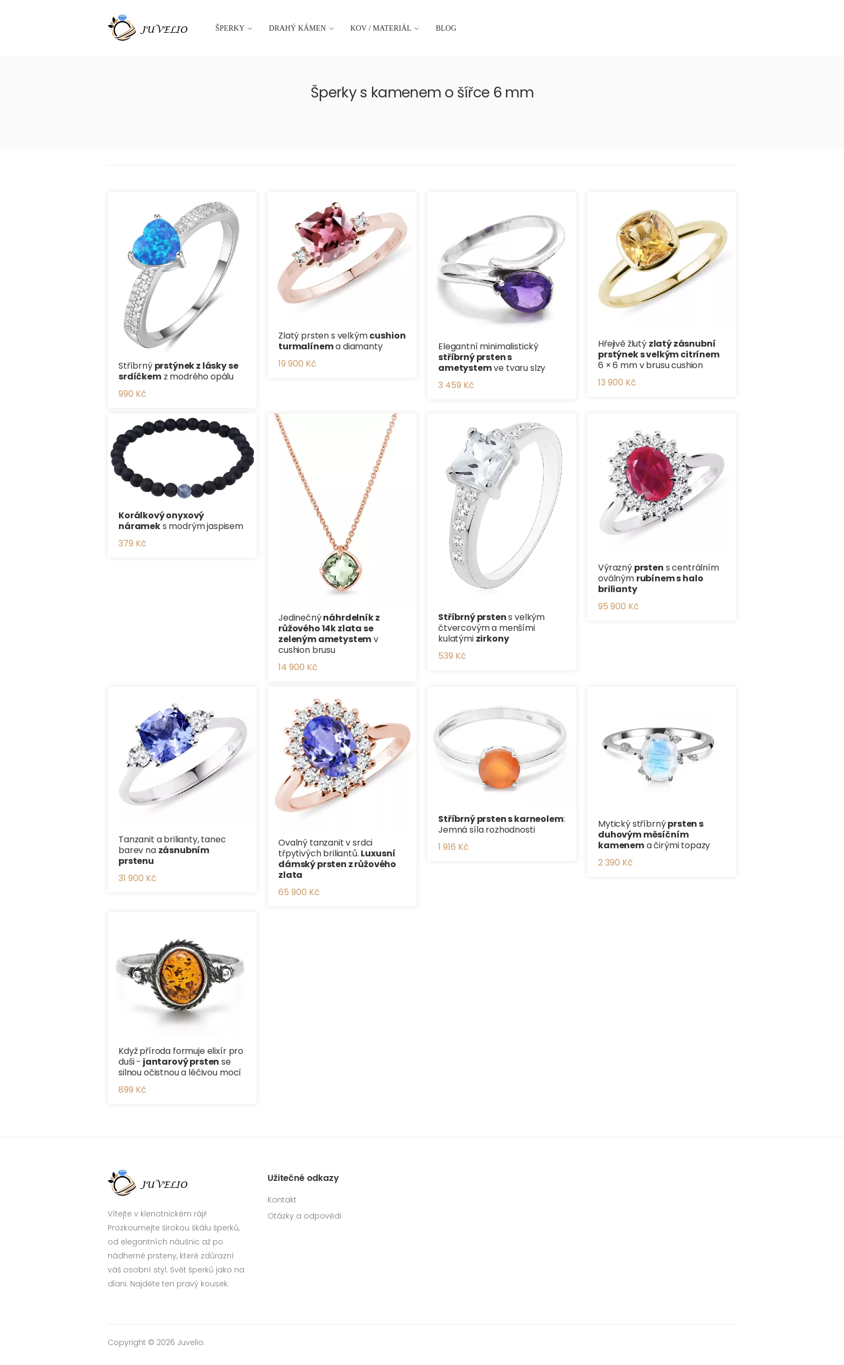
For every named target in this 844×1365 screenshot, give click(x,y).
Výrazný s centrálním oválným (658, 578)
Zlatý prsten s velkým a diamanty (341, 341)
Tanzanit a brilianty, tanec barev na (172, 850)
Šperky (230, 28)
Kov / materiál (381, 28)
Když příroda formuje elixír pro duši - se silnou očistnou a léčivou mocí (180, 1062)
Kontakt (282, 1199)
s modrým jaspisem (180, 520)
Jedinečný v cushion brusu (329, 633)
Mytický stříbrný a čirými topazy (654, 835)
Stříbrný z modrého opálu (178, 371)
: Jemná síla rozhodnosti (501, 824)
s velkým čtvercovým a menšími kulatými (491, 628)
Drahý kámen (297, 28)
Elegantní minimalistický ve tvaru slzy (491, 357)
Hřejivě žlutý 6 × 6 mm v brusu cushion (659, 354)
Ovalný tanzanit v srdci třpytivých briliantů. (337, 858)
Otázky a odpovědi (304, 1216)
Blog (445, 28)
